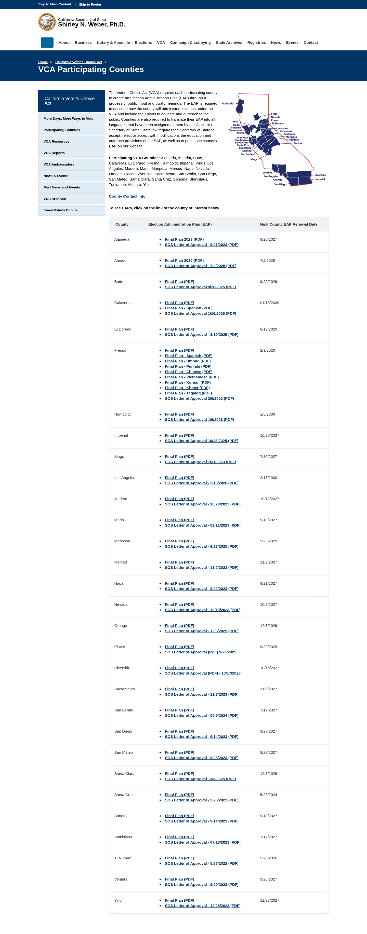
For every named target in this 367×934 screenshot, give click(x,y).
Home (43, 62)
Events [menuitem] (292, 42)
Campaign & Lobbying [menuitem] (190, 42)
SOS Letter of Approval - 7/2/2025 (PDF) (200, 266)
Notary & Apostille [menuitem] (113, 42)
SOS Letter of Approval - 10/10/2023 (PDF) (203, 610)
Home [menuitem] (47, 42)
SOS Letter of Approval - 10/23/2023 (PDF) (203, 504)
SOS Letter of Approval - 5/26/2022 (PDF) (202, 800)
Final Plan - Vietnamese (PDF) (192, 377)
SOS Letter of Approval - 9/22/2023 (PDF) (202, 588)
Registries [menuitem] (256, 42)
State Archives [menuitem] (229, 42)
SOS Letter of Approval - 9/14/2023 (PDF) (202, 736)
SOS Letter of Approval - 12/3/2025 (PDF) (202, 631)
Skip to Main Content (54, 4)
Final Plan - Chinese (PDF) (189, 371)
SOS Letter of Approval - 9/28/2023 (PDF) (202, 758)
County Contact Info (127, 196)
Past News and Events (62, 187)
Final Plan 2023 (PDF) (184, 239)
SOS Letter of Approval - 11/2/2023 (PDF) (202, 567)
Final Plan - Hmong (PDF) (188, 361)
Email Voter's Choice (60, 210)
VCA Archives (55, 199)
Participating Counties (62, 130)
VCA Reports (54, 153)
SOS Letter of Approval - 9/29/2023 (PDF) (202, 884)
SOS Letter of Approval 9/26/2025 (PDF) (200, 287)
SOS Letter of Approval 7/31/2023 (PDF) (200, 462)
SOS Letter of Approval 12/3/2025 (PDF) (200, 779)
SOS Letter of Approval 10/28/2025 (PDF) (201, 440)
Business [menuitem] (83, 42)
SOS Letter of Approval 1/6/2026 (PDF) (199, 419)
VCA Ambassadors (59, 164)
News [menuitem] (276, 42)
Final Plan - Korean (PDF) (188, 382)
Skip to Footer (90, 4)
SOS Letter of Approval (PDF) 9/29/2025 (200, 652)
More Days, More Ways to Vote (68, 118)
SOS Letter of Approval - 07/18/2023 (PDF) (203, 842)
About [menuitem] (64, 42)
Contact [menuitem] (311, 42)
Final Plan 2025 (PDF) (184, 260)
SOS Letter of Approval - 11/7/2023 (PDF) (202, 694)
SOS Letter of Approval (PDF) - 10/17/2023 (203, 673)
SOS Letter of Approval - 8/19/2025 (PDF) (202, 334)
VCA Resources (56, 141)
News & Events (56, 176)
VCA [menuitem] (161, 42)
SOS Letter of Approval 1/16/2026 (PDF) (201, 313)
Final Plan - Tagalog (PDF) (188, 393)
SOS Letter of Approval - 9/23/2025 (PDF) (202, 546)
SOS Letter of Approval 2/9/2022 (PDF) (199, 398)
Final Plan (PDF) (179, 281)
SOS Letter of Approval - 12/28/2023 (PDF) (203, 905)
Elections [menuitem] (143, 42)
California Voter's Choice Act (78, 62)
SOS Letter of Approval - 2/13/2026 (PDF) (202, 483)
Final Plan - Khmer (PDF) (187, 388)
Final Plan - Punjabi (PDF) (188, 366)
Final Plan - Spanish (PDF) (189, 308)
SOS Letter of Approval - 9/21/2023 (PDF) (202, 244)
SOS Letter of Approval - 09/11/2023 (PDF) (203, 525)
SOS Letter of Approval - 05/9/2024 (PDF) (202, 715)
